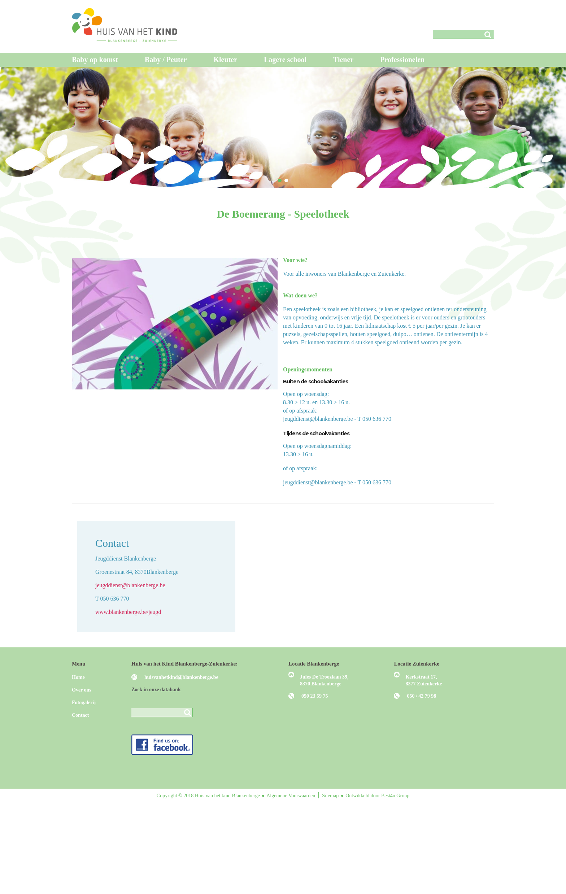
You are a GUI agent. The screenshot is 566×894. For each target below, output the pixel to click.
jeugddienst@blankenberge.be (130, 585)
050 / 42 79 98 (421, 696)
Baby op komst (95, 60)
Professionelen (402, 60)
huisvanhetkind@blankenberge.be (181, 677)
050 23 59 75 (314, 696)
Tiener (343, 60)
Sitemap (331, 795)
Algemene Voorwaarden (291, 795)
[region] (283, 127)
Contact (80, 715)
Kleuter (225, 60)
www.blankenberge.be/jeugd (128, 612)
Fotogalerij (84, 702)
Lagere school (285, 60)
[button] (280, 180)
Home (78, 677)
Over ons (81, 690)
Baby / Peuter (166, 60)
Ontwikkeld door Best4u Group (377, 795)
